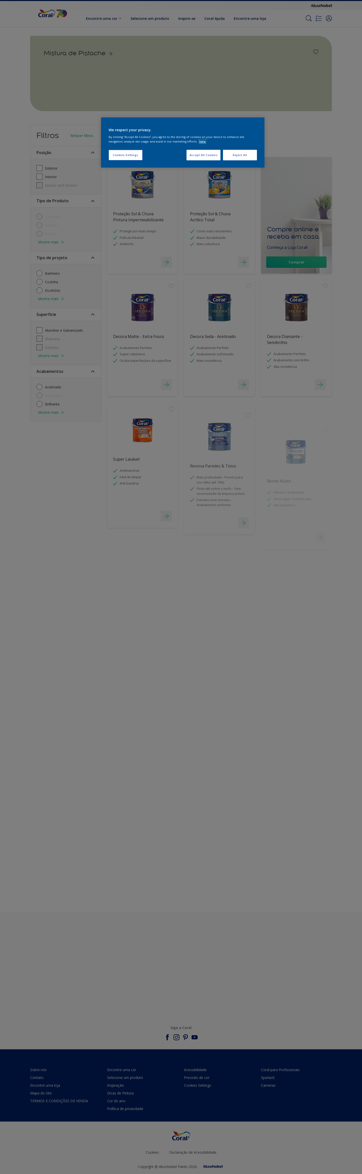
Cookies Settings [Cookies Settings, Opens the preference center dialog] (125, 155)
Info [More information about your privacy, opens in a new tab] (202, 141)
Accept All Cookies (203, 155)
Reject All (240, 155)
